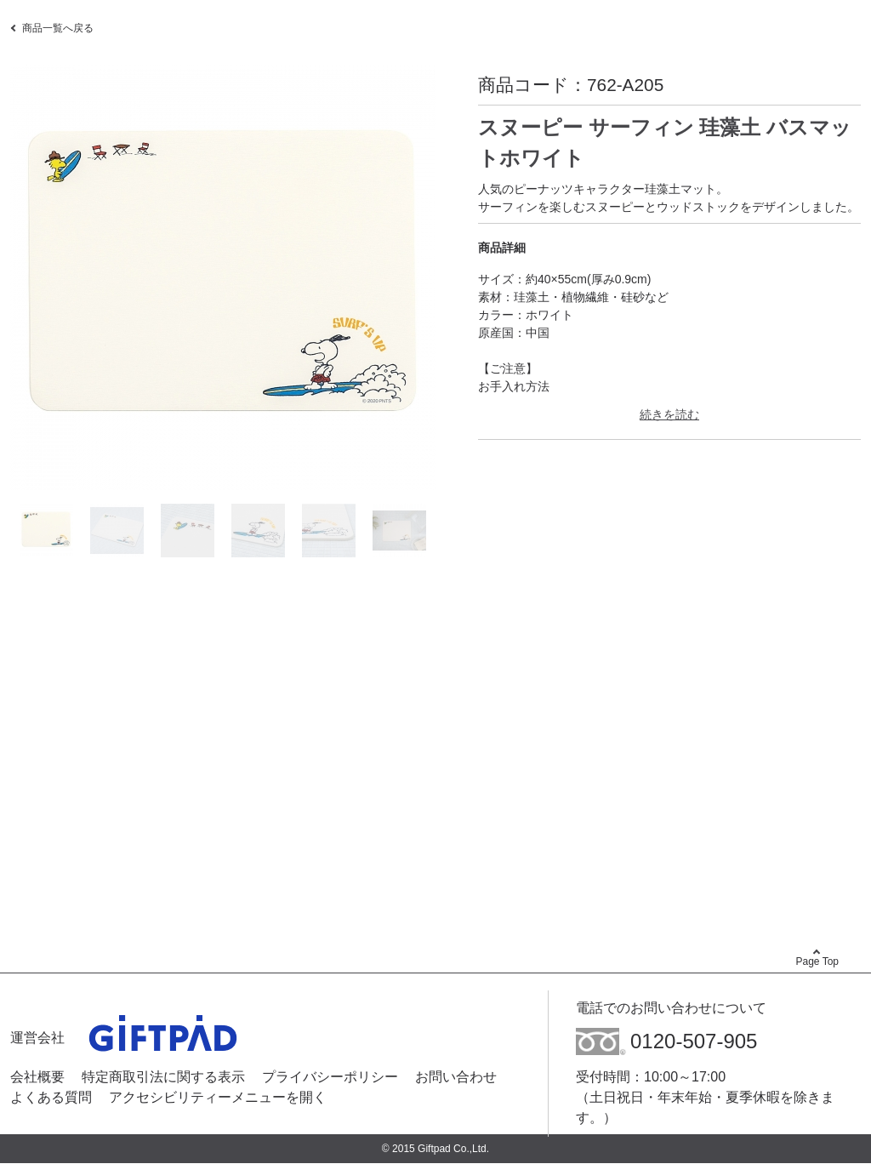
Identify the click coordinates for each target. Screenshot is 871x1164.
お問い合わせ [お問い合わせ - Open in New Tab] (456, 1077)
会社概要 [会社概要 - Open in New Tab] (37, 1077)
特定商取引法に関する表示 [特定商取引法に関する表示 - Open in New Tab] (163, 1077)
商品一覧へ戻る (58, 28)
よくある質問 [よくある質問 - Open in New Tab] (51, 1097)
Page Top (818, 961)
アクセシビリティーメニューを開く (218, 1097)
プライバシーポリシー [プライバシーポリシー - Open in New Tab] (330, 1077)
